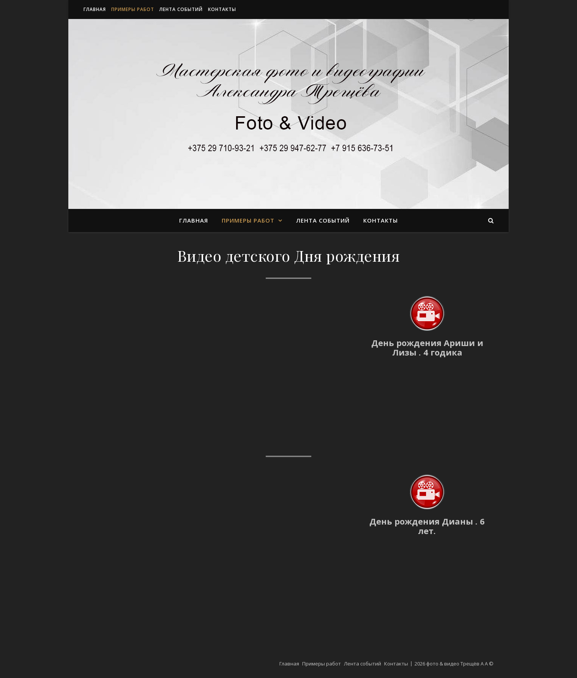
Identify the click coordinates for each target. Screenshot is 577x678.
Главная (95, 9)
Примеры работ (132, 9)
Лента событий (181, 9)
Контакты (222, 9)
